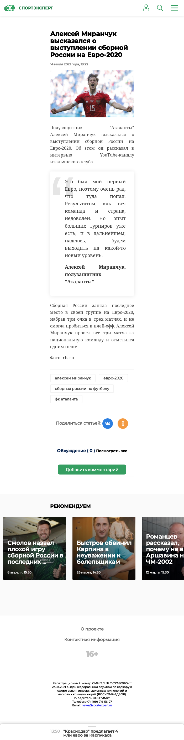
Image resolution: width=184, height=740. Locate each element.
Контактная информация (92, 639)
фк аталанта (66, 399)
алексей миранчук (73, 378)
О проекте (92, 629)
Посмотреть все (111, 451)
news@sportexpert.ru (97, 705)
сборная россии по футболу (82, 388)
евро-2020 (113, 378)
